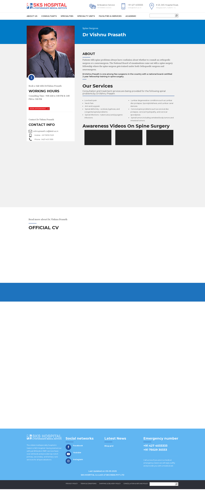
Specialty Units (86, 16)
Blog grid (108, 449)
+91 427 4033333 (155, 448)
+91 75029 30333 (155, 452)
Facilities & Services (110, 16)
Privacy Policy (72, 487)
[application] (98, 138)
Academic (131, 16)
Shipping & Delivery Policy (110, 487)
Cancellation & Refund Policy (136, 487)
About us (32, 16)
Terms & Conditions (88, 487)
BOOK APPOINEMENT (38, 109)
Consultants (49, 16)
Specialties (67, 16)
